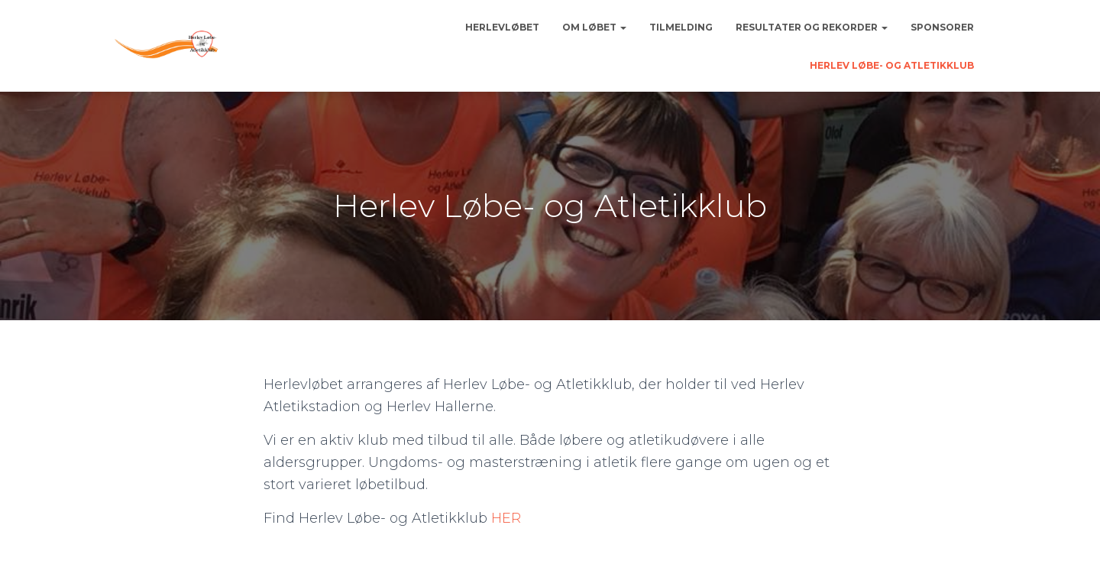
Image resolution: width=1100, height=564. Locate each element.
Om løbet (594, 27)
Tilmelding (681, 27)
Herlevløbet (502, 27)
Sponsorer (942, 27)
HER (506, 518)
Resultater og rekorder (812, 27)
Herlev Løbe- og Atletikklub (892, 65)
